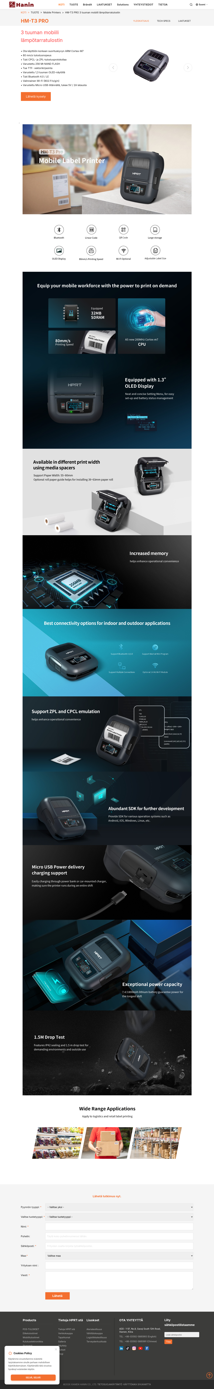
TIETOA (163, 4)
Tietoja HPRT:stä (66, 1329)
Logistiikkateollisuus (96, 1337)
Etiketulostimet (30, 1333)
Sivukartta (144, 1384)
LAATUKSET (104, 4)
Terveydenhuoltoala (96, 1341)
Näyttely (62, 1345)
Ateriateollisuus (94, 1329)
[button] (188, 67)
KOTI (62, 4)
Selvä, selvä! (33, 1377)
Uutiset (61, 1349)
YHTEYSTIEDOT (143, 4)
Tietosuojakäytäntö (109, 1384)
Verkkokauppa (65, 1333)
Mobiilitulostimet (31, 1337)
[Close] (56, 1350)
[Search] (191, 4)
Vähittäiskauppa (94, 1333)
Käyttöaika (130, 1384)
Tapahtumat (64, 1337)
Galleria (62, 1341)
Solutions (123, 4)
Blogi (60, 1354)
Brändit (87, 4)
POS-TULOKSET (31, 1329)
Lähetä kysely (36, 96)
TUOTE (73, 4)
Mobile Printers (52, 12)
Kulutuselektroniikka (33, 1341)
